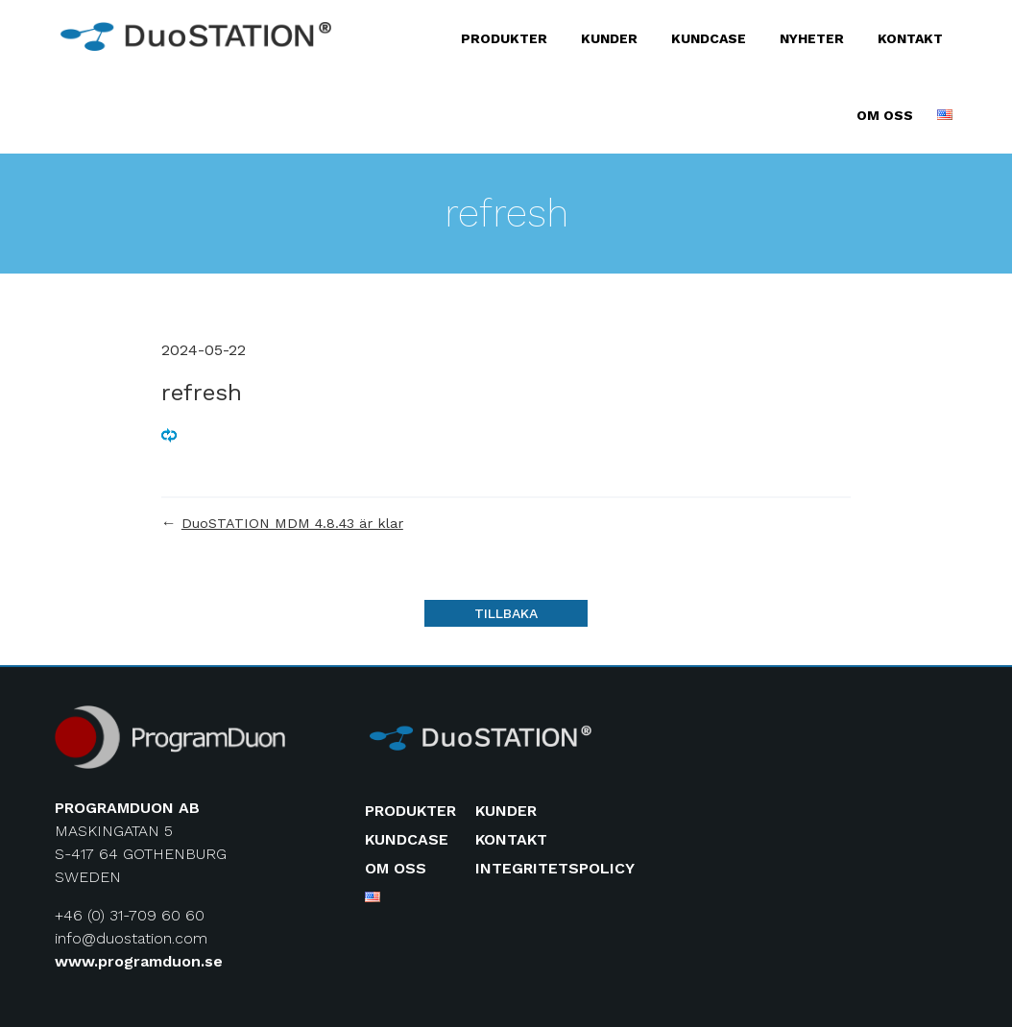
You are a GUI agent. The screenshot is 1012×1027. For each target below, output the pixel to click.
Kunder (609, 38)
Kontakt (910, 38)
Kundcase (708, 38)
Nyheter (812, 38)
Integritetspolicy (555, 868)
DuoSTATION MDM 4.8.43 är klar (292, 523)
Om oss (884, 115)
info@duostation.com (131, 938)
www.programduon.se (139, 961)
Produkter (504, 38)
